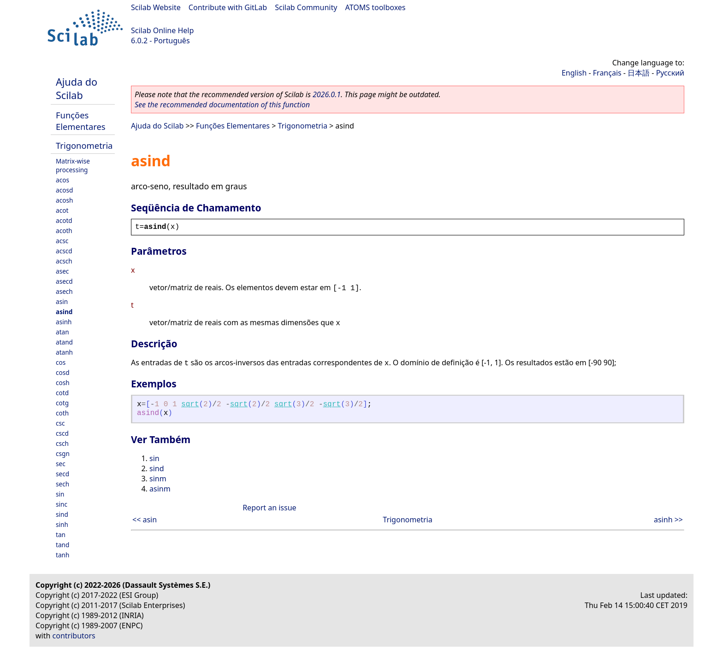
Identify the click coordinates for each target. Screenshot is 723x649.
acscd (64, 250)
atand (64, 342)
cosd (63, 372)
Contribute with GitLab (228, 7)
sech (62, 483)
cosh (63, 382)
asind (64, 311)
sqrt (190, 404)
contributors (74, 636)
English (574, 73)
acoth (64, 230)
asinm (160, 489)
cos (60, 362)
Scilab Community (306, 7)
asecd (64, 281)
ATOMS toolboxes (375, 7)
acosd (64, 190)
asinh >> (668, 520)
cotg (62, 402)
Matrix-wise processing (73, 165)
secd (62, 473)
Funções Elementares (81, 120)
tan (60, 534)
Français (607, 73)
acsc (62, 240)
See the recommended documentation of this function (222, 104)
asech (64, 291)
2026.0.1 (327, 94)
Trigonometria (84, 145)
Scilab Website (156, 7)
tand (62, 544)
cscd (62, 433)
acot (62, 210)
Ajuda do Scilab (76, 88)
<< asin (144, 520)
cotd (62, 392)
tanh (62, 554)
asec (62, 271)
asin (62, 301)
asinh (63, 321)
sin (60, 494)
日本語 (639, 73)
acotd (64, 220)
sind (62, 514)
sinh (62, 524)
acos (62, 179)
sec (60, 463)
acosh (64, 200)
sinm (157, 479)
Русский (670, 73)
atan (62, 331)
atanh (64, 352)
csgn (63, 453)
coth (62, 413)
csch (62, 443)
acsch (64, 261)
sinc (61, 504)
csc (60, 423)
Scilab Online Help (162, 30)
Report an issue (269, 508)
